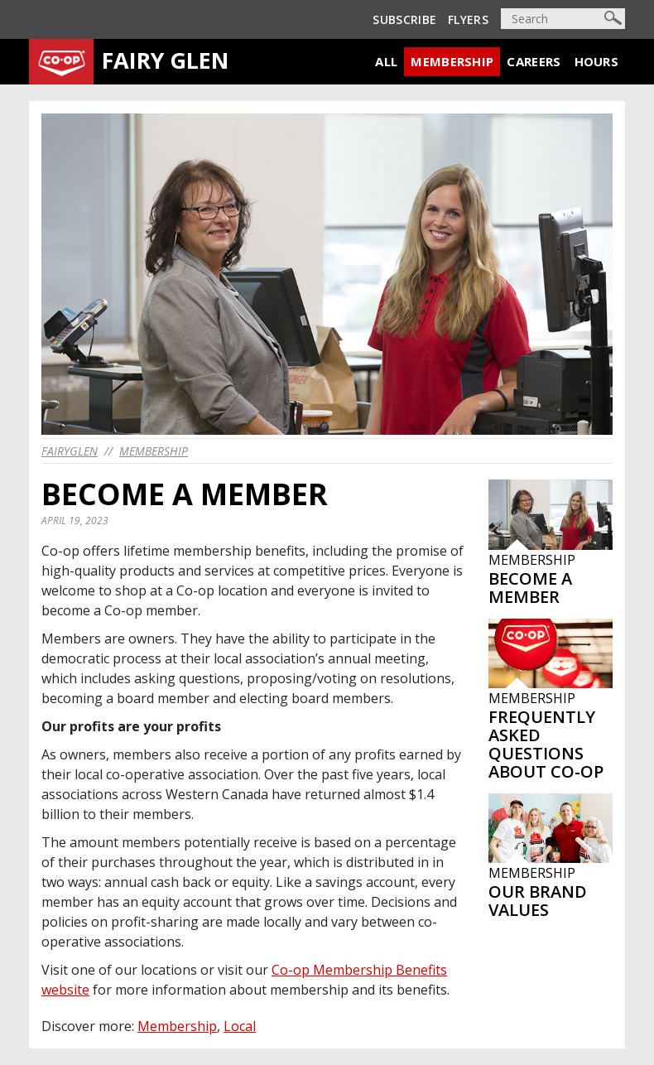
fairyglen (69, 451)
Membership (452, 61)
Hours (597, 61)
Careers (533, 61)
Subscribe (404, 19)
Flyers (468, 19)
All (386, 61)
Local (240, 1026)
